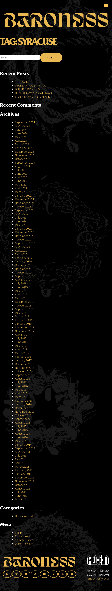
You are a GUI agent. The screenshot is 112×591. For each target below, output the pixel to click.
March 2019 (22, 298)
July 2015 (21, 426)
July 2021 (21, 217)
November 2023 (24, 155)
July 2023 (21, 170)
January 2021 (23, 228)
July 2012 (21, 492)
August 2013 (22, 452)
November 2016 (24, 368)
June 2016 (21, 386)
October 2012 (23, 485)
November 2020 (24, 236)
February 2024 (24, 148)
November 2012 (24, 481)
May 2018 (20, 313)
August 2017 (22, 335)
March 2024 (22, 144)
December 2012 (24, 477)
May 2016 (20, 390)
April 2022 (21, 188)
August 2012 (22, 488)
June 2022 (21, 181)
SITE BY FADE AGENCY (98, 578)
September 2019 (25, 276)
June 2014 (21, 437)
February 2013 (24, 470)
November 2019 (24, 269)
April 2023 (21, 177)
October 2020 (23, 239)
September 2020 (25, 243)
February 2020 (24, 258)
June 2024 (21, 133)
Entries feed (22, 536)
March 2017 (22, 353)
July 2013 (21, 455)
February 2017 (24, 357)
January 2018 (23, 324)
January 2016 (23, 404)
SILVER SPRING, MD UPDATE (32, 96)
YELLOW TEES (23, 82)
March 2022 (22, 192)
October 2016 (23, 371)
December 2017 (24, 327)
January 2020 (23, 261)
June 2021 (21, 221)
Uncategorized (24, 516)
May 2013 (20, 459)
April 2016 (21, 393)
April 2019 (21, 294)
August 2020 (22, 247)
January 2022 (23, 195)
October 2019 (23, 272)
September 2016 (25, 375)
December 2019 (24, 265)
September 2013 (25, 448)
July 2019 (21, 283)
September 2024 (25, 122)
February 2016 (24, 400)
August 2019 (22, 280)
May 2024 (20, 137)
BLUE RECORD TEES (27, 89)
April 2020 (21, 250)
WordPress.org (24, 544)
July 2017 (21, 338)
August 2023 (22, 166)
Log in (19, 533)
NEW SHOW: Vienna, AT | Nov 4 (33, 93)
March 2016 (22, 397)
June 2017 (21, 342)
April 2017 (21, 349)
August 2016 (22, 378)
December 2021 (24, 199)
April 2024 (21, 140)
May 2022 (20, 184)
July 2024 (21, 130)
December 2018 (24, 302)
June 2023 (21, 173)
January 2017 (23, 360)
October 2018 (23, 305)
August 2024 (22, 126)
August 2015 (22, 423)
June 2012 (21, 496)
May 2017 (20, 346)
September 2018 (25, 309)
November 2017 (24, 331)
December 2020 (24, 232)
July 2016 (21, 382)
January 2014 (23, 444)
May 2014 (20, 441)
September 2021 (25, 210)
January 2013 (23, 474)
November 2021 (24, 203)
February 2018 (24, 320)
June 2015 (21, 430)
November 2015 (24, 411)
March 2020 (22, 254)
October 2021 (23, 206)
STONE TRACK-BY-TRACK (30, 85)
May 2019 (20, 291)
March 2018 (22, 316)
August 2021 (22, 214)
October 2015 (23, 415)
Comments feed (25, 540)
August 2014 (22, 433)
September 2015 (25, 419)
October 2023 (23, 159)
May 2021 (20, 225)
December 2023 (24, 152)
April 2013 (21, 463)
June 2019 (21, 287)
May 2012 (20, 499)
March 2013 (22, 466)
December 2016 (24, 364)
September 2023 (25, 162)
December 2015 (24, 408)
